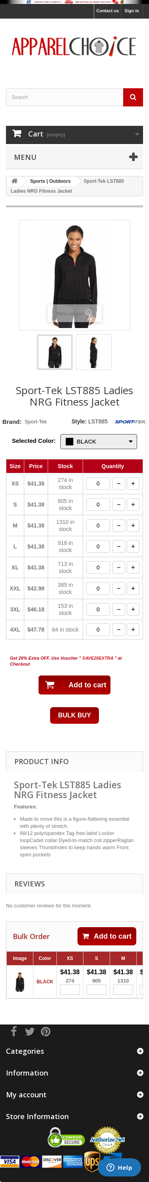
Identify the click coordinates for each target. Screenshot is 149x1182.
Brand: (11, 421)
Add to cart (107, 936)
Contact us (107, 10)
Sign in (131, 10)
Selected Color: (34, 440)
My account (26, 1094)
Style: (79, 421)
